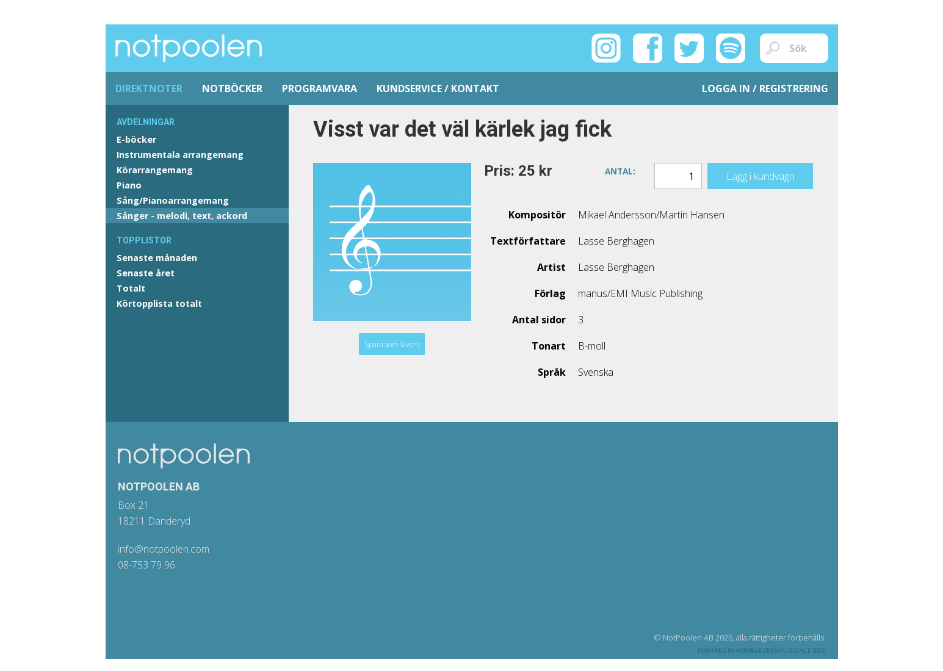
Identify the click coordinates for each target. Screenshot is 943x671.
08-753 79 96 (146, 565)
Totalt (131, 288)
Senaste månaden (157, 258)
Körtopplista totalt (159, 303)
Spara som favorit (392, 344)
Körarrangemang (155, 170)
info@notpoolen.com (163, 549)
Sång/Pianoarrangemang (173, 200)
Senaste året (146, 273)
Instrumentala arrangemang (180, 154)
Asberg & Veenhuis (764, 651)
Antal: (620, 170)
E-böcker (136, 139)
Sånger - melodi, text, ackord (182, 215)
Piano (129, 185)
